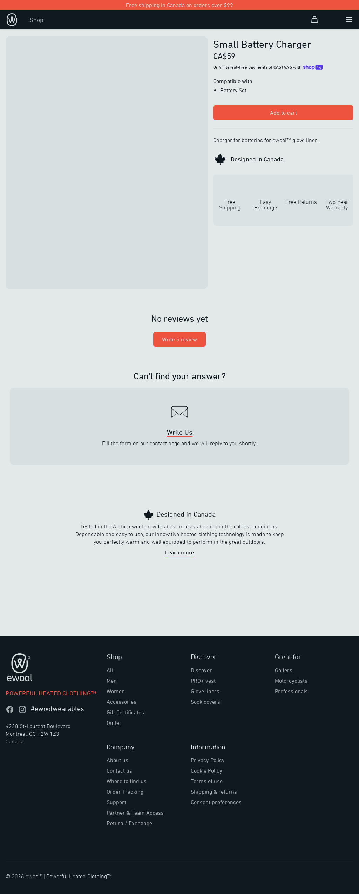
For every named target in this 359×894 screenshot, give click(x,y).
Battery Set (233, 90)
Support (116, 802)
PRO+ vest (203, 681)
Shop (36, 19)
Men (112, 681)
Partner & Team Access (135, 812)
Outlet (114, 723)
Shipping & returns (214, 791)
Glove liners (205, 691)
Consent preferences (216, 802)
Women (116, 691)
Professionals (291, 691)
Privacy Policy (208, 760)
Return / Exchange (129, 823)
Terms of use (207, 781)
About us (117, 760)
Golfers (283, 670)
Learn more (179, 552)
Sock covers (205, 702)
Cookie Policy (206, 770)
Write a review (179, 339)
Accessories (121, 702)
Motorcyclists (291, 681)
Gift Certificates (125, 712)
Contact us (119, 770)
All (110, 670)
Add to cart (283, 112)
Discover (201, 670)
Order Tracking (125, 791)
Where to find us (127, 781)
